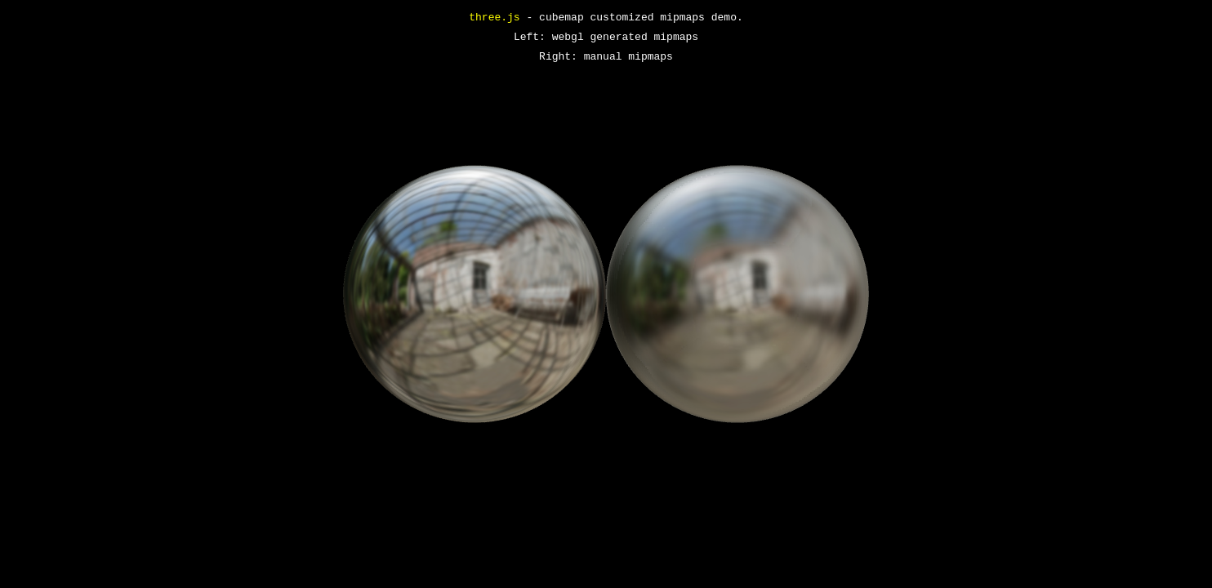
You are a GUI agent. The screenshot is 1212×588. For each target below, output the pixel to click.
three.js (494, 18)
